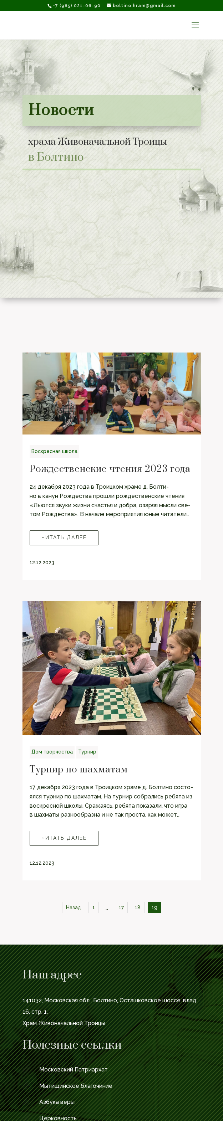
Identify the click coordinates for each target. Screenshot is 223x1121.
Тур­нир (87, 752)
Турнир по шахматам (79, 770)
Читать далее (64, 537)
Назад (73, 907)
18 (138, 907)
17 (121, 907)
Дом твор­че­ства (52, 752)
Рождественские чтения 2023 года (110, 469)
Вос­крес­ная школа (54, 451)
